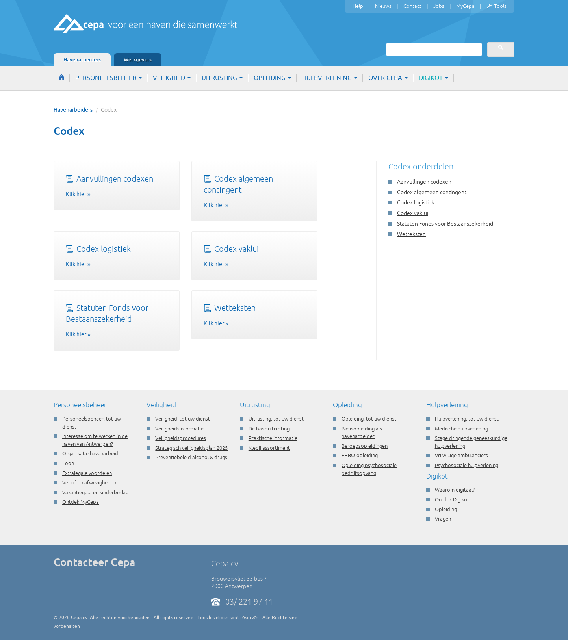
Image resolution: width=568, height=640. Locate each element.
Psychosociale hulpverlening (466, 465)
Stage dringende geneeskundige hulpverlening (471, 442)
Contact (412, 6)
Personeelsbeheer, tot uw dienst (91, 422)
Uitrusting (222, 77)
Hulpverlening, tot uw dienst (467, 418)
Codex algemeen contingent (431, 192)
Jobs (438, 6)
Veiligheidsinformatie (179, 428)
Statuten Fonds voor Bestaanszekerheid (445, 224)
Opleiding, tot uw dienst (369, 418)
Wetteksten (230, 307)
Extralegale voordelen (87, 473)
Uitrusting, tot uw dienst (276, 418)
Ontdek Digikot (452, 499)
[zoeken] (433, 49)
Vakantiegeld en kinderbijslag (95, 492)
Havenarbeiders (82, 59)
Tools (496, 6)
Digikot (433, 77)
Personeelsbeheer (108, 77)
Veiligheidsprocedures (180, 438)
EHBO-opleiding (360, 455)
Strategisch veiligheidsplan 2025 (191, 448)
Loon (68, 463)
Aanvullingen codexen (109, 178)
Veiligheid (172, 77)
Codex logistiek (98, 248)
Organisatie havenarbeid (90, 453)
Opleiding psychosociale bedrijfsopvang (369, 469)
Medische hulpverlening (461, 428)
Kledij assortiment (269, 448)
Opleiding (272, 77)
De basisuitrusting (269, 428)
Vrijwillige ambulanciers (461, 455)
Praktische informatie (273, 438)
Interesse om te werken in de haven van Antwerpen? (95, 440)
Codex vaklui (231, 248)
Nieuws (383, 6)
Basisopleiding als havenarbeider (362, 432)
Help (358, 6)
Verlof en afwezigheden (89, 482)
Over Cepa (388, 77)
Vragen (443, 518)
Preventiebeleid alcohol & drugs (191, 457)
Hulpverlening (329, 77)
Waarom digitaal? (455, 489)
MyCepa (465, 6)
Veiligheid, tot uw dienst (182, 418)
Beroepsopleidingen (365, 446)
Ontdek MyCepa (80, 502)
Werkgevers (138, 59)
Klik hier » (78, 194)
